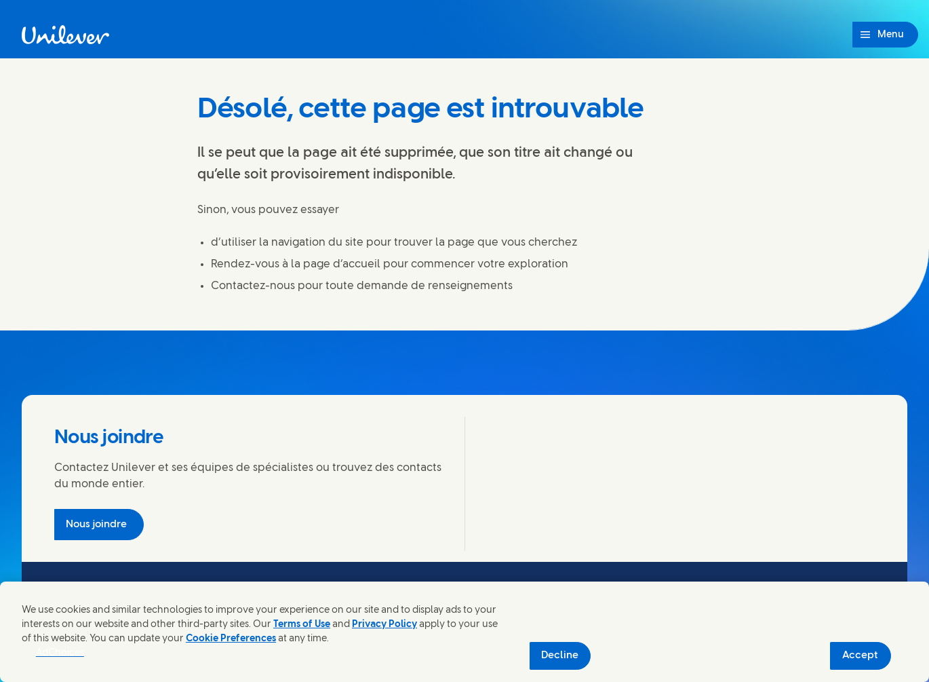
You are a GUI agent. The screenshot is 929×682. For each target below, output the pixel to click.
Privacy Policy (384, 625)
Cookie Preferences (231, 639)
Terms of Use (301, 625)
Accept (860, 655)
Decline (559, 655)
